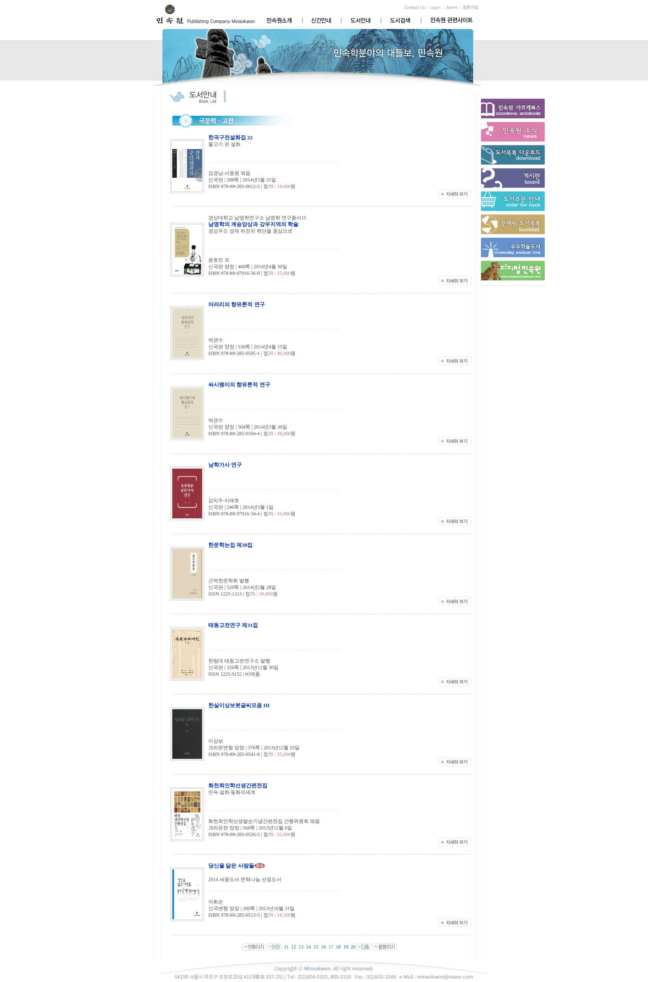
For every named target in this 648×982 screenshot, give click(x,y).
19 (345, 947)
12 (293, 947)
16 (323, 947)
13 (300, 947)
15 (315, 947)
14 (308, 947)
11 (286, 947)
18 (338, 947)
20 (352, 947)
